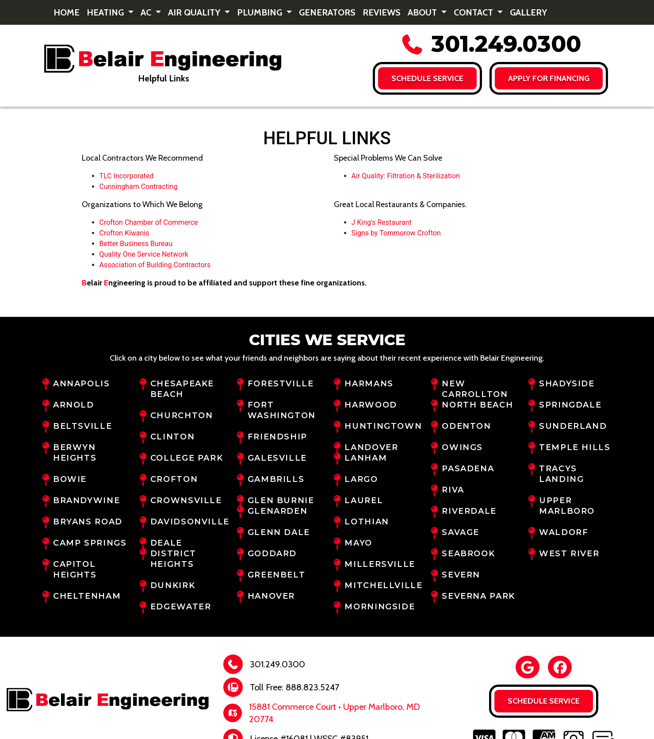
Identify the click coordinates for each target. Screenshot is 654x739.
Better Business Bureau (136, 243)
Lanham (365, 458)
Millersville (379, 564)
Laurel (363, 500)
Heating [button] (106, 12)
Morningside (379, 607)
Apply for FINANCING (549, 78)
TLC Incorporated (126, 176)
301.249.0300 (490, 44)
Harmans (368, 384)
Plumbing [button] (260, 12)
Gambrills (276, 479)
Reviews (382, 12)
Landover (371, 447)
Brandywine (86, 500)
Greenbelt (277, 575)
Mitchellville (383, 585)
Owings (462, 447)
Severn (461, 575)
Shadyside (567, 384)
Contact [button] (474, 12)
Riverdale (469, 511)
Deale (166, 543)
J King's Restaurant (382, 222)
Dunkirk (172, 585)
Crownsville (186, 500)
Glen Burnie (281, 500)
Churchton (181, 415)
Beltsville (82, 426)
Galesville (277, 458)
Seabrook (468, 553)
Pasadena (468, 468)
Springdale (570, 405)
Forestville (281, 384)
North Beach (477, 405)
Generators (327, 12)
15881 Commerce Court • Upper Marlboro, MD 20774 (334, 712)
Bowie (70, 479)
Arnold (73, 405)
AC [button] (147, 12)
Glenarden (278, 511)
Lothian (366, 522)
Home (67, 12)
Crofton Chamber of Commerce (148, 222)
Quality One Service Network (143, 254)
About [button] (423, 12)
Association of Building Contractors (155, 265)
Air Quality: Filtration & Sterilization (406, 176)
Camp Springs (89, 543)
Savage (460, 532)
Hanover (271, 596)
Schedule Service (427, 78)
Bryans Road (87, 522)
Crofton (174, 479)
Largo (361, 479)
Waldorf (563, 532)
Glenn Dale (279, 532)
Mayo (358, 543)
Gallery (528, 12)
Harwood (370, 405)
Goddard (272, 553)
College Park (186, 458)
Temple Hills (574, 447)
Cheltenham (87, 596)
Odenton (466, 426)
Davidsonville (189, 522)
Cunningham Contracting (138, 186)
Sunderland (573, 426)
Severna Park (478, 596)
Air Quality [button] (195, 12)
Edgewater (180, 607)
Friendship (277, 437)
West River (569, 553)
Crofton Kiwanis (124, 233)
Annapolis (81, 384)
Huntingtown (383, 426)
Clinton (172, 437)
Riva (453, 490)
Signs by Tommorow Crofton (396, 233)
